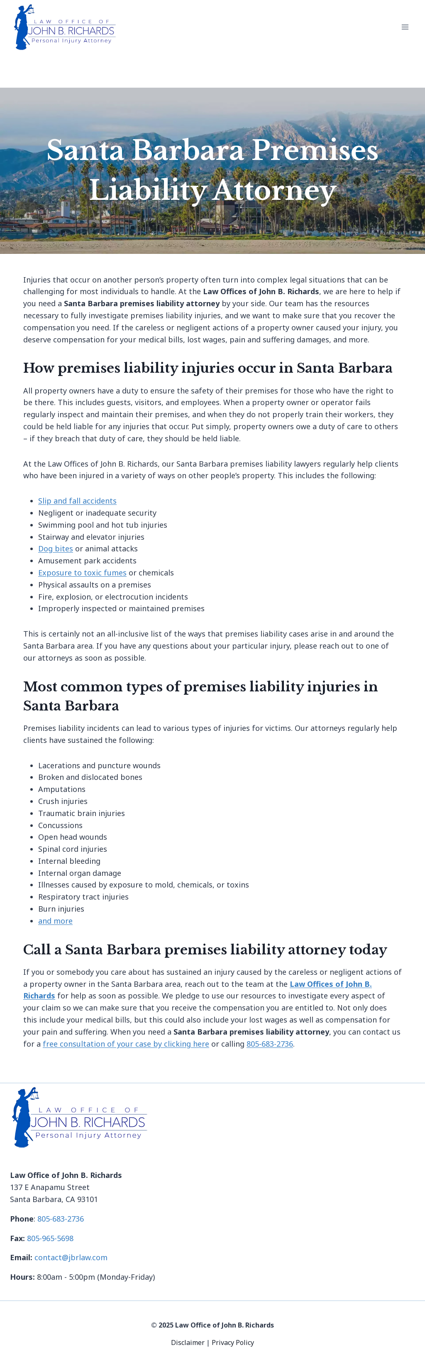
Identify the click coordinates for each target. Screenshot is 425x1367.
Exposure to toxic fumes (82, 573)
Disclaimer (188, 1342)
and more (55, 921)
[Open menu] (405, 27)
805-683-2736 (270, 1044)
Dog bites (55, 548)
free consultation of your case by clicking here (126, 1044)
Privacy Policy (233, 1342)
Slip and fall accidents (77, 501)
